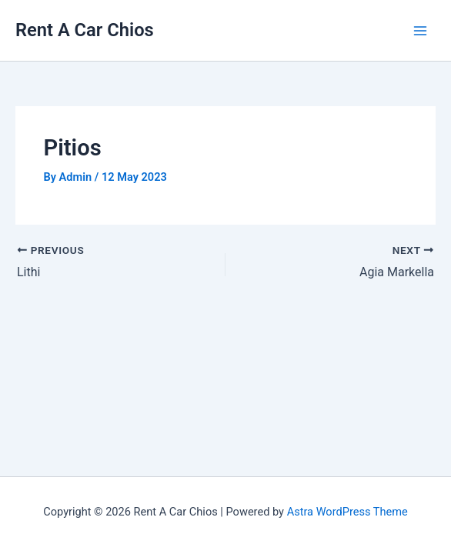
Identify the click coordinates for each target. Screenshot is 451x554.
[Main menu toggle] (420, 30)
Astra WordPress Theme (347, 512)
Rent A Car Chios (84, 30)
